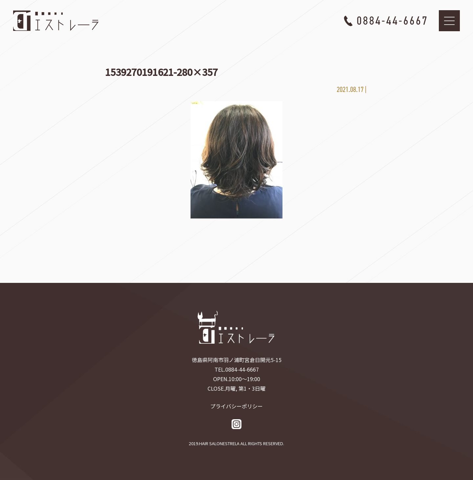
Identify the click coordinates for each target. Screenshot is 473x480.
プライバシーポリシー (236, 406)
